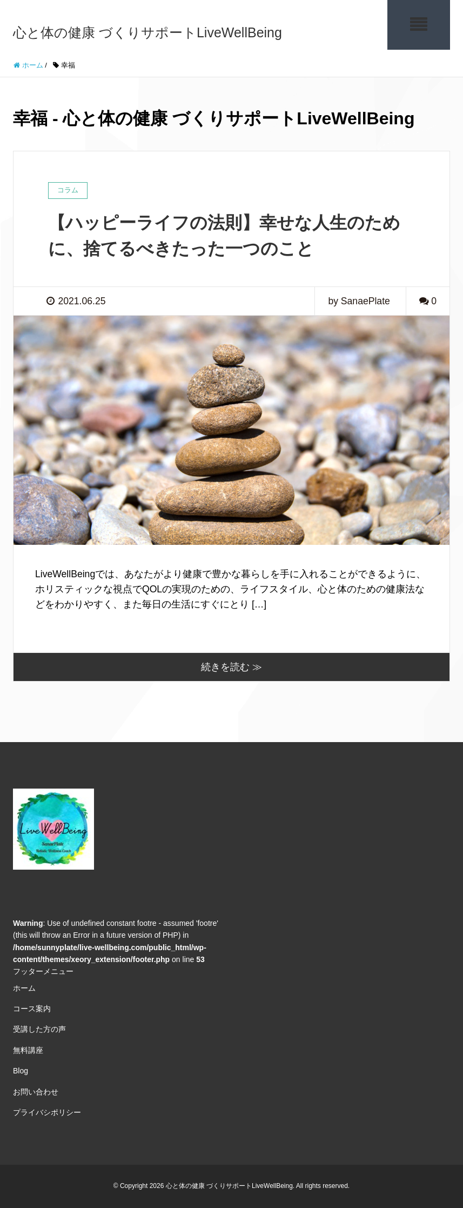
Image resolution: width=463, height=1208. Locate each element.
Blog (20, 1070)
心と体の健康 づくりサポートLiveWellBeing (147, 32)
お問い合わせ (35, 1091)
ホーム (24, 988)
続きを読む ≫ (231, 667)
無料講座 (28, 1050)
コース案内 (32, 1008)
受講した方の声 (39, 1029)
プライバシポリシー (47, 1112)
